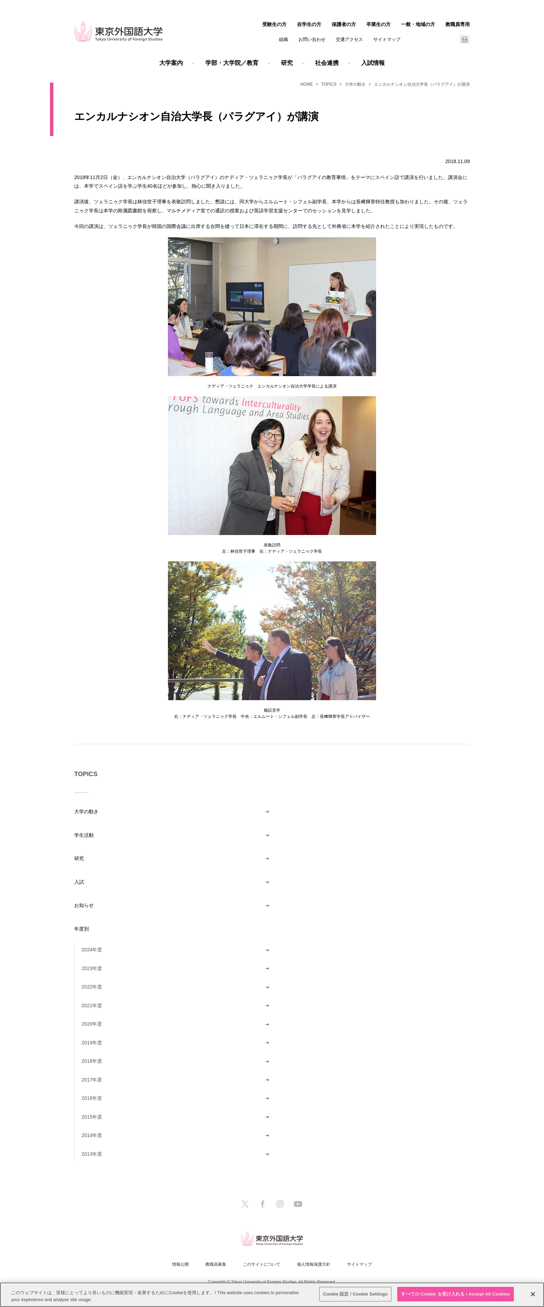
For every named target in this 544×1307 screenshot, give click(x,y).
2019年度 (92, 1042)
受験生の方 (274, 24)
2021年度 (92, 1005)
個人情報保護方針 (313, 1264)
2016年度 (92, 1098)
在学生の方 (309, 24)
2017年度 (92, 1080)
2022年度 (92, 987)
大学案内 (171, 63)
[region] (272, 1294)
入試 (79, 882)
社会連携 (327, 63)
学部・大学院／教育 (231, 63)
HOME (306, 84)
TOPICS (329, 84)
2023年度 (92, 968)
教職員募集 (215, 1264)
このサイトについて (261, 1264)
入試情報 (373, 63)
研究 (287, 63)
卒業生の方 (378, 24)
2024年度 (92, 949)
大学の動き (355, 84)
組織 (283, 39)
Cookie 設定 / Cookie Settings (355, 1294)
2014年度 (92, 1135)
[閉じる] (533, 1294)
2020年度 (92, 1024)
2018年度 (92, 1061)
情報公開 (180, 1264)
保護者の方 (344, 24)
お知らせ (84, 905)
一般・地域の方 (418, 24)
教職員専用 (457, 24)
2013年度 (92, 1154)
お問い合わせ (311, 39)
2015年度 (92, 1117)
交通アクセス (349, 39)
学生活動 (84, 835)
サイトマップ (386, 39)
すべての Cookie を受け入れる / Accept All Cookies (455, 1294)
